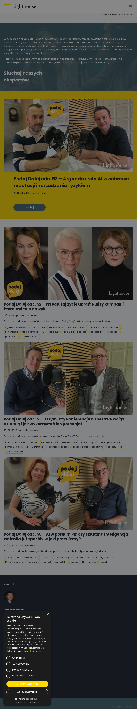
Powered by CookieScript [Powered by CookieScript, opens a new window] (27, 702)
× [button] (48, 614)
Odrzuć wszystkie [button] (27, 692)
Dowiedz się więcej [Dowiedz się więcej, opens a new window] (32, 651)
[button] (27, 699)
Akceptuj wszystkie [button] (27, 684)
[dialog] (68, 354)
